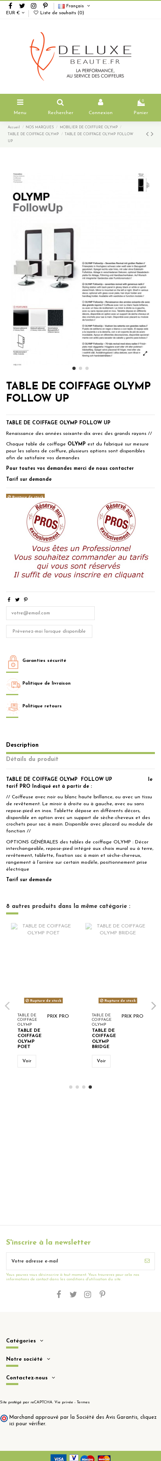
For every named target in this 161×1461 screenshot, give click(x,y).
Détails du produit (32, 759)
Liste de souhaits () (58, 13)
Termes (83, 1402)
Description (22, 745)
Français (74, 6)
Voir (26, 1061)
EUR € (15, 13)
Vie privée (63, 1402)
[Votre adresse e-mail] (73, 1261)
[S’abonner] (147, 1261)
